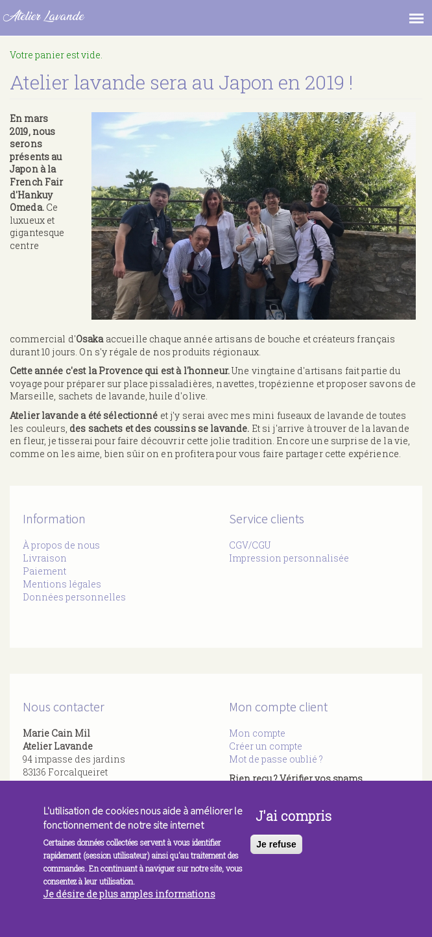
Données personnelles (74, 597)
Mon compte (257, 733)
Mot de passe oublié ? (276, 759)
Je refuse (276, 851)
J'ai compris (293, 822)
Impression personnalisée (289, 558)
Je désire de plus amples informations (129, 900)
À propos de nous (61, 545)
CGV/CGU (249, 545)
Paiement (44, 571)
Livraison (45, 558)
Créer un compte (265, 746)
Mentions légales (62, 584)
